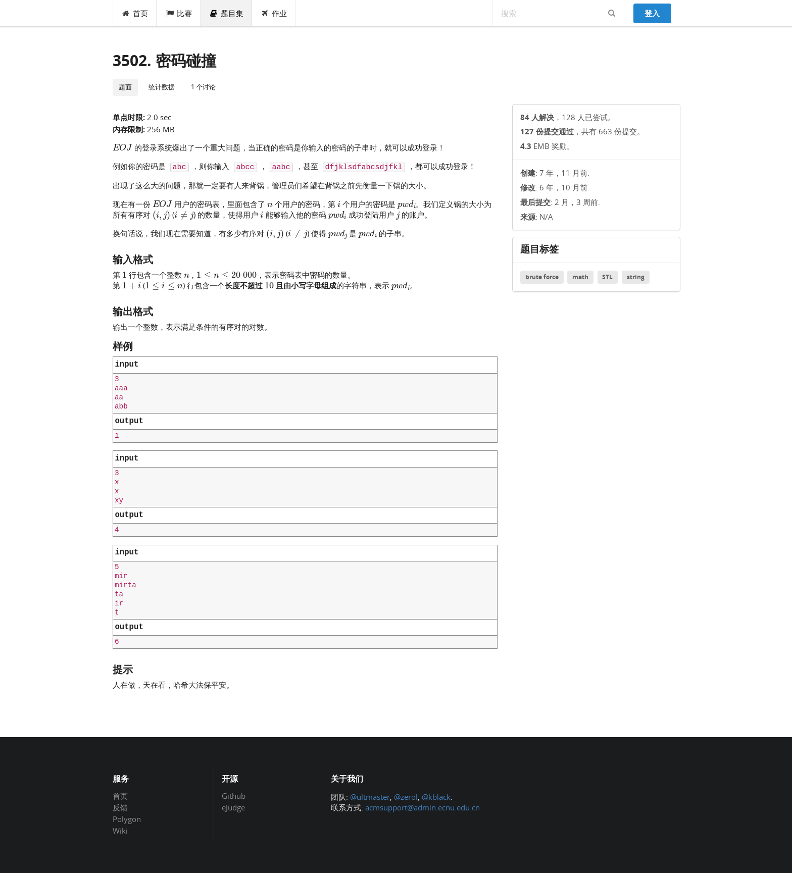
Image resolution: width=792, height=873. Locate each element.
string (636, 277)
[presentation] (122, 147)
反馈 (120, 807)
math (580, 277)
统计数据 (161, 86)
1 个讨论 (203, 86)
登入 (652, 13)
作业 (274, 13)
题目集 (226, 13)
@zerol (406, 797)
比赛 (178, 13)
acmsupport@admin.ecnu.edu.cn (422, 807)
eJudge (233, 807)
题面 (125, 86)
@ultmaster (370, 797)
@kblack (436, 797)
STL (607, 277)
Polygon (127, 819)
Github (233, 796)
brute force (542, 277)
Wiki (120, 830)
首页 (135, 13)
